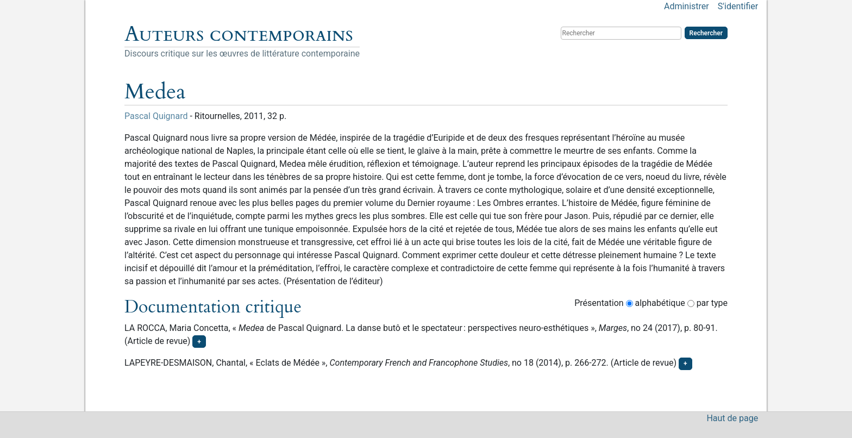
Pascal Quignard (155, 116)
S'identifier (738, 6)
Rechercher (706, 33)
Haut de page (732, 418)
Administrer (686, 6)
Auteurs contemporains (238, 34)
